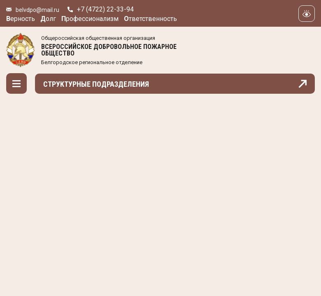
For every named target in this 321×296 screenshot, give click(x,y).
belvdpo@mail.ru (37, 10)
